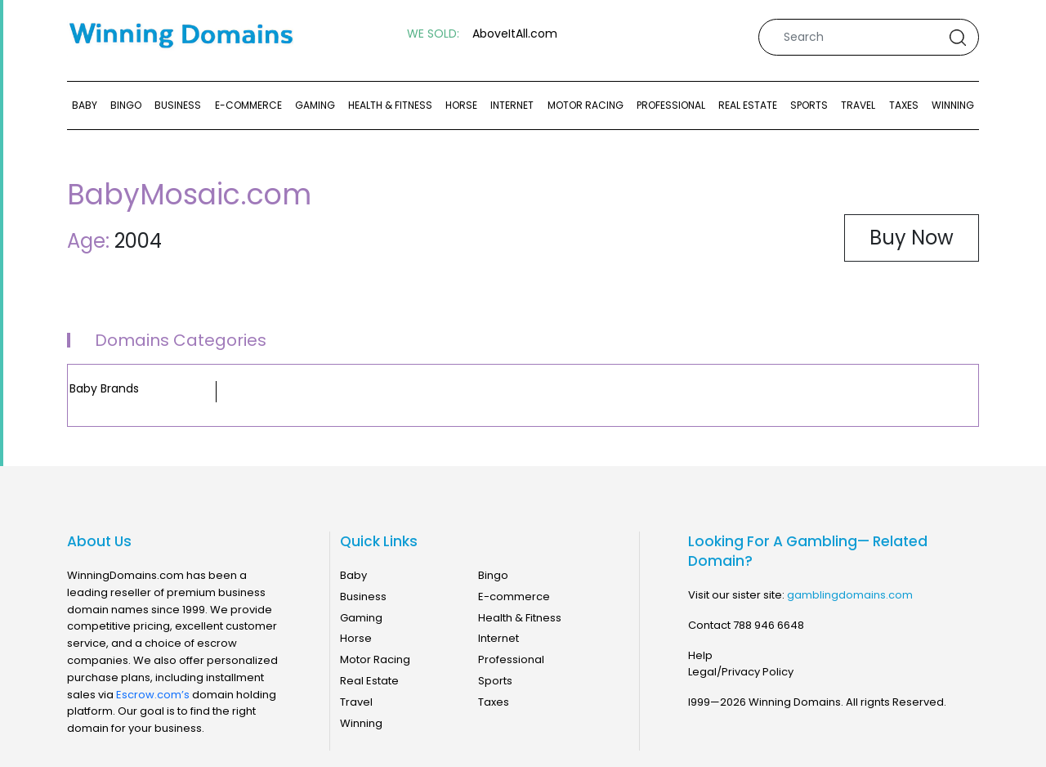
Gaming (315, 105)
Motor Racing (586, 105)
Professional (671, 105)
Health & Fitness (390, 105)
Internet (512, 105)
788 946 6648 (768, 625)
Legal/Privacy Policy (740, 672)
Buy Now (911, 237)
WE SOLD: (433, 34)
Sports (809, 105)
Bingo (125, 105)
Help (700, 655)
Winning (953, 105)
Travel (858, 105)
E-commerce (248, 105)
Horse (461, 105)
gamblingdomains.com (850, 595)
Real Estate (747, 105)
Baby (84, 105)
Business (177, 105)
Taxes (904, 105)
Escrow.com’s (153, 694)
